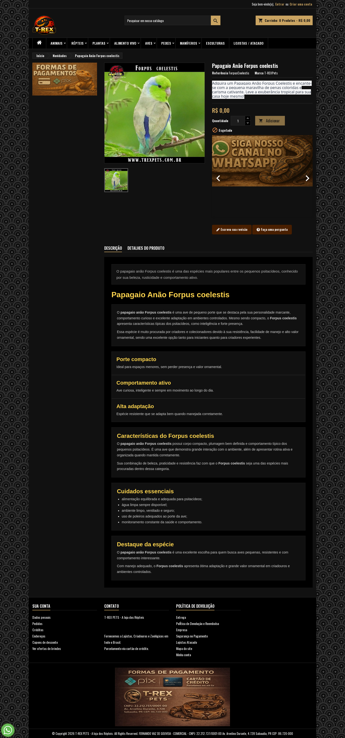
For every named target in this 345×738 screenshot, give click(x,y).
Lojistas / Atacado (249, 43)
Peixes (166, 43)
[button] (219, 176)
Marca (259, 73)
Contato (111, 606)
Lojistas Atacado (186, 642)
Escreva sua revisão (231, 229)
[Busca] (172, 20)
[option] (262, 176)
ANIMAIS (57, 43)
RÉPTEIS (77, 43)
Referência (220, 73)
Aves (148, 43)
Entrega (181, 617)
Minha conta (183, 654)
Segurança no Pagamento (192, 635)
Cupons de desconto (45, 642)
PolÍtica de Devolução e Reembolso (197, 623)
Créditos (37, 629)
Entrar (279, 4)
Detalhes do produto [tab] (145, 248)
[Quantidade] (238, 120)
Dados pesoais (41, 617)
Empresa (181, 629)
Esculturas (215, 43)
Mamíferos (188, 43)
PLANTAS (98, 43)
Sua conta (41, 606)
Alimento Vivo (125, 43)
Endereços (38, 635)
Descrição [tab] (113, 248)
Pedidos (37, 623)
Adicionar (269, 121)
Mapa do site (184, 648)
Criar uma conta (301, 4)
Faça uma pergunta (272, 229)
